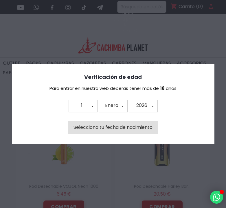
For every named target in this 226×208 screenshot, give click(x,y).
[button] (83, 106)
